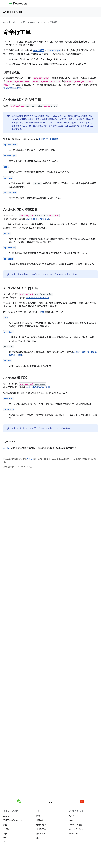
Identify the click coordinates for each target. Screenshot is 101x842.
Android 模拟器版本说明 (38, 387)
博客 (5, 838)
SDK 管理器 (38, 50)
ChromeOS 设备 (75, 824)
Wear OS (72, 820)
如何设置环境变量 (12, 88)
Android (7, 816)
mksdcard (9, 409)
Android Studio (13, 12)
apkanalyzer (10, 144)
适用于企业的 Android (13, 820)
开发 (25, 22)
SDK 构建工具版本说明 (37, 219)
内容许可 (30, 459)
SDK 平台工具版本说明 (37, 297)
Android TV (73, 833)
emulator (9, 398)
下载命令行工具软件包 (49, 139)
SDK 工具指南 (51, 22)
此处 (42, 312)
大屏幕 (71, 816)
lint (6, 166)
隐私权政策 (41, 833)
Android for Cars (75, 829)
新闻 (5, 833)
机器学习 (40, 820)
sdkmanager (10, 192)
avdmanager (10, 155)
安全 (5, 824)
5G (37, 838)
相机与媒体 (41, 829)
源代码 (6, 829)
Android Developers (11, 22)
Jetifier (6, 448)
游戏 (38, 816)
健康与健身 (41, 824)
